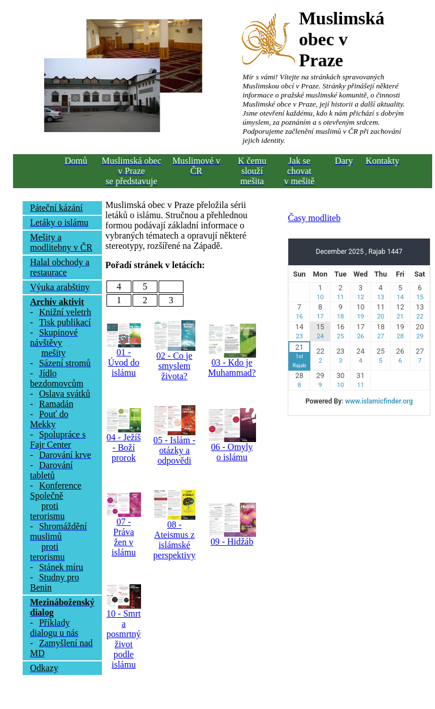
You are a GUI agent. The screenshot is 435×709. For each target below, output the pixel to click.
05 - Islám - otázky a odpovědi (174, 450)
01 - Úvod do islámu (124, 362)
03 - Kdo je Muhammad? (231, 367)
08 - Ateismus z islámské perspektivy (174, 540)
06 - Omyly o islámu (232, 452)
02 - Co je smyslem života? (174, 366)
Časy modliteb (314, 218)
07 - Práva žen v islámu (124, 537)
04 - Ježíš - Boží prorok (123, 447)
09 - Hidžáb (232, 541)
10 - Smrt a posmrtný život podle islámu (123, 639)
